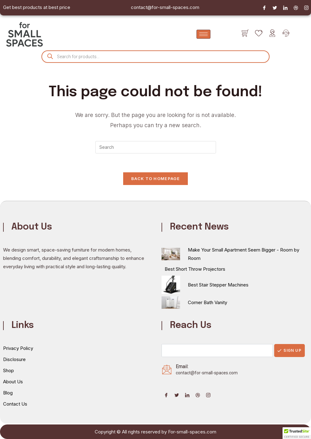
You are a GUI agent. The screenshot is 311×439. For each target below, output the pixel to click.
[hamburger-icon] (203, 34)
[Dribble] (295, 7)
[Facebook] (264, 7)
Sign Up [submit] (289, 350)
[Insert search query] (155, 147)
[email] (217, 350)
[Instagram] (306, 7)
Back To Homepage (155, 178)
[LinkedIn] (285, 7)
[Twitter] (274, 7)
